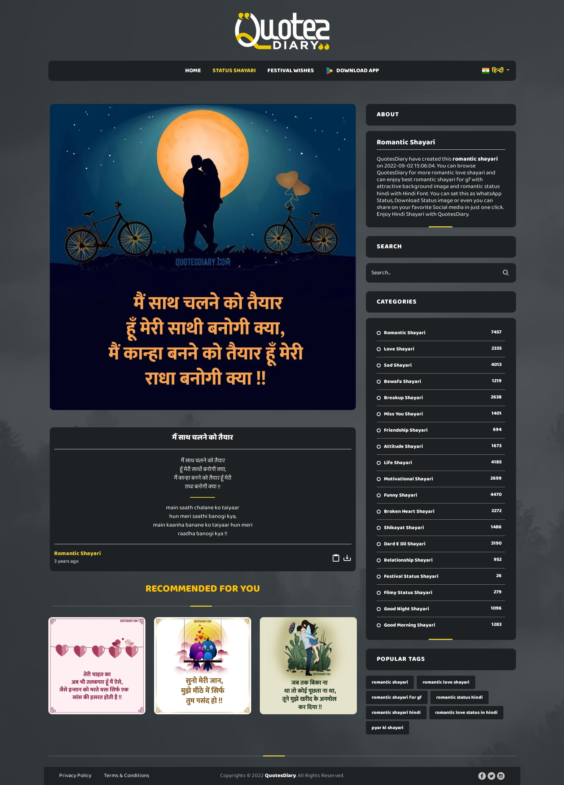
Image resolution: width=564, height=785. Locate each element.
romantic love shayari (446, 682)
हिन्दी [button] (493, 70)
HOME (193, 70)
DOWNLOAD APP (352, 70)
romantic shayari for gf (397, 697)
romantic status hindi (459, 697)
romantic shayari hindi (396, 712)
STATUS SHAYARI (234, 70)
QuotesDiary (280, 775)
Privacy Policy (75, 775)
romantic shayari (390, 682)
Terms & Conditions (126, 775)
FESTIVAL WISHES (290, 70)
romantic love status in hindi (466, 712)
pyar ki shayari (387, 728)
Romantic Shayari (77, 553)
